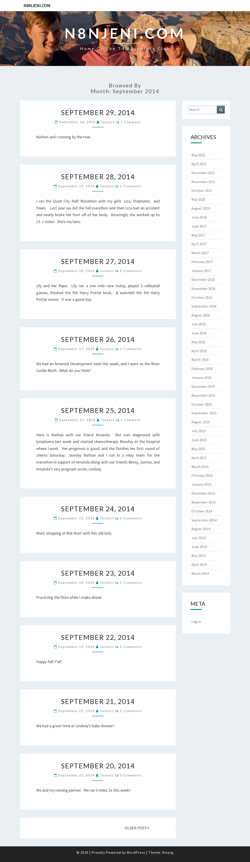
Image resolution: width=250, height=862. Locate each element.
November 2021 (203, 181)
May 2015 (198, 449)
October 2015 (201, 404)
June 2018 (199, 217)
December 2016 (203, 279)
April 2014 (199, 564)
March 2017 (200, 253)
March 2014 (200, 573)
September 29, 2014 (98, 112)
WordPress (136, 852)
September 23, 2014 (98, 573)
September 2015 (203, 413)
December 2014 (203, 493)
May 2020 (198, 199)
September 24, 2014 (98, 509)
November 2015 (203, 395)
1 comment (131, 122)
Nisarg (168, 852)
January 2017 (201, 270)
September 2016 (203, 306)
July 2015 (198, 431)
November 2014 (203, 502)
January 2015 (201, 484)
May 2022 (198, 155)
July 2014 (198, 537)
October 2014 (201, 511)
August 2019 (200, 208)
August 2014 (200, 529)
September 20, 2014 (98, 766)
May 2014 (198, 555)
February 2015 (202, 475)
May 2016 (198, 342)
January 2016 (201, 377)
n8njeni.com (36, 5)
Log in (196, 621)
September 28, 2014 (98, 177)
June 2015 (199, 440)
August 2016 (200, 315)
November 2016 (203, 288)
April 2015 (199, 457)
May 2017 (198, 235)
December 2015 (203, 386)
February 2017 (202, 261)
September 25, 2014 (98, 410)
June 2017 (199, 226)
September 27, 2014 (98, 261)
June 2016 (199, 333)
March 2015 (200, 466)
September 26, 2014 (98, 339)
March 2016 (200, 359)
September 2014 (203, 520)
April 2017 (199, 244)
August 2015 (200, 422)
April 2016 (199, 351)
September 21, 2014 (98, 701)
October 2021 (201, 190)
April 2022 (199, 164)
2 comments (131, 186)
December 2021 (203, 173)
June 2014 (199, 546)
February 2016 (202, 368)
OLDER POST (137, 827)
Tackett (108, 122)
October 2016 (201, 297)
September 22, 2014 (98, 637)
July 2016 (198, 324)
